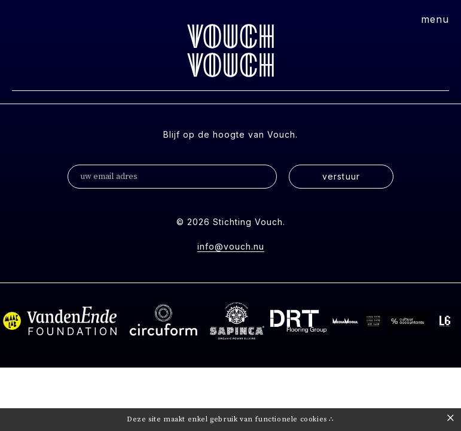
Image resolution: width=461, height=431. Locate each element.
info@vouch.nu (230, 246)
